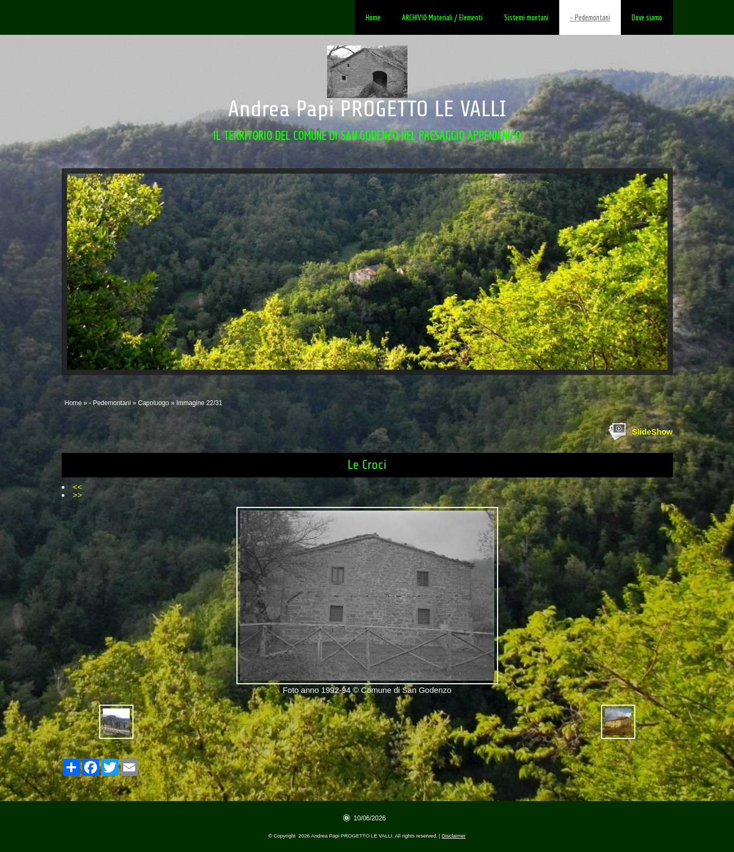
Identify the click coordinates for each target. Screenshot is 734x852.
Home (373, 17)
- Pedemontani (590, 17)
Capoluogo (153, 403)
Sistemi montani (526, 17)
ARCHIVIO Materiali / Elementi (442, 17)
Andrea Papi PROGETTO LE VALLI (367, 109)
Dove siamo (647, 17)
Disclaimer (454, 836)
